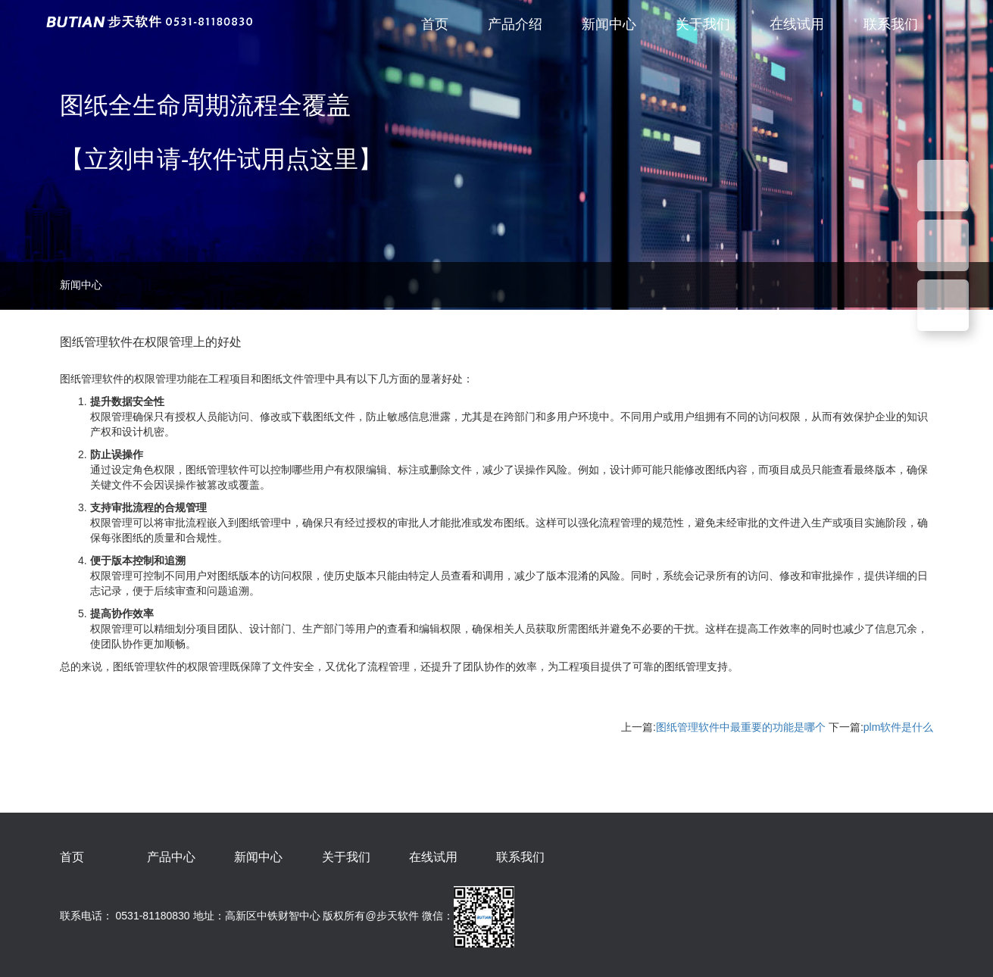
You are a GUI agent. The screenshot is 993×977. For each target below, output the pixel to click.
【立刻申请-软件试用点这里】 (221, 159)
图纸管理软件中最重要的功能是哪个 (741, 727)
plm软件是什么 (898, 727)
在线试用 (797, 24)
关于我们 (703, 24)
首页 (434, 24)
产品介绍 (515, 24)
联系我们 (890, 24)
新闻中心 (609, 24)
